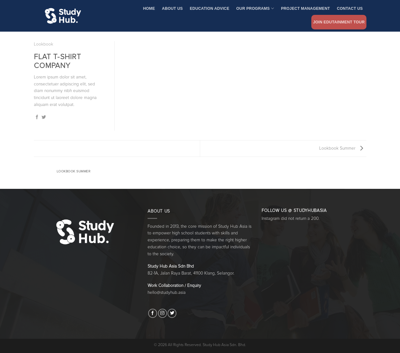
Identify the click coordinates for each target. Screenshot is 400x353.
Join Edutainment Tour (339, 22)
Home (149, 8)
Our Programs (255, 8)
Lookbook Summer (341, 148)
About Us (172, 8)
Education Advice (209, 8)
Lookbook (43, 44)
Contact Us (350, 8)
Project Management (305, 8)
